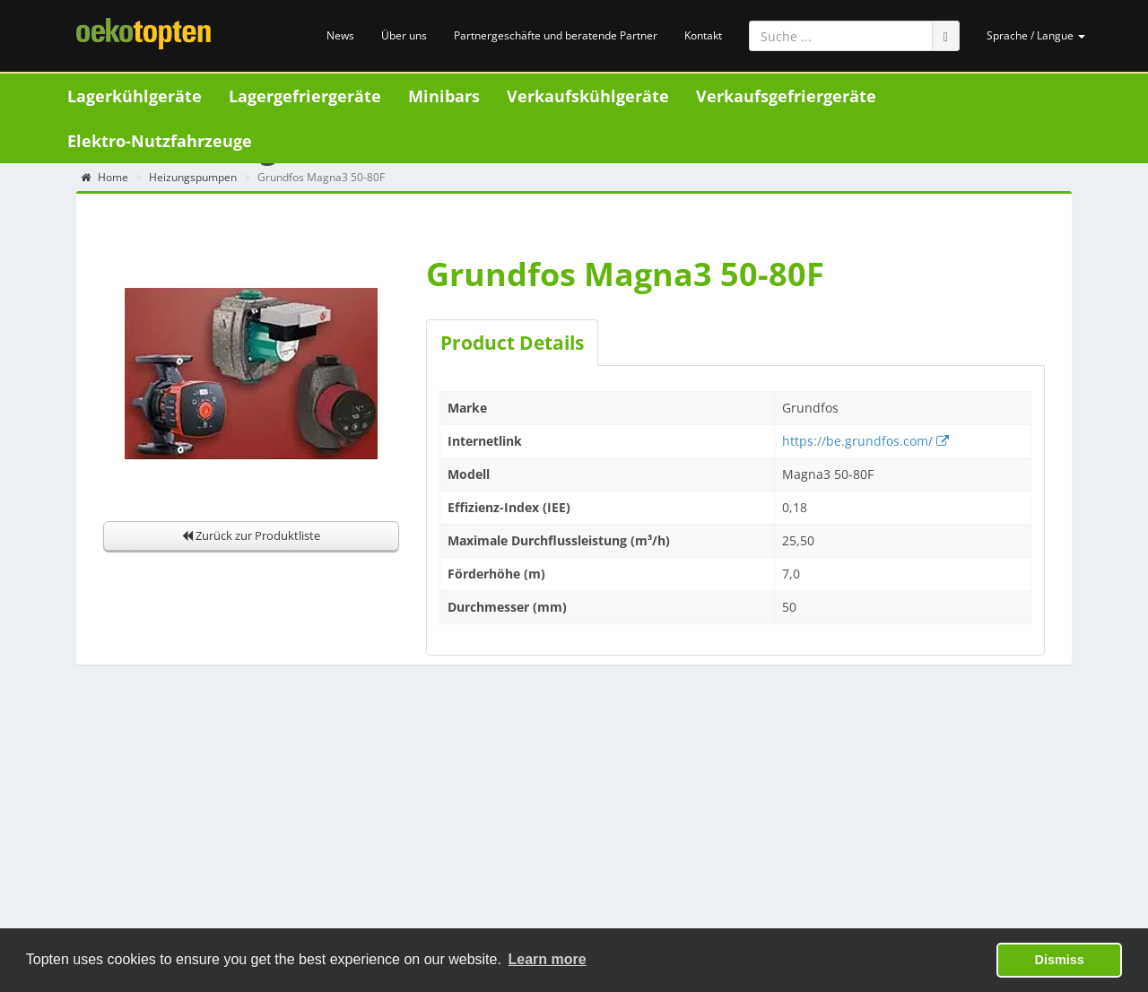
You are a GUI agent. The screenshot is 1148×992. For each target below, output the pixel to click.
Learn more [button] (548, 959)
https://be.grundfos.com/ (865, 440)
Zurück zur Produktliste (251, 535)
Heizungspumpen (193, 177)
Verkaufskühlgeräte (588, 96)
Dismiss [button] (1059, 960)
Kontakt (703, 35)
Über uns (404, 35)
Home (104, 177)
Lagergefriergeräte (305, 96)
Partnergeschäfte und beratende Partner (555, 35)
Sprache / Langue (1036, 35)
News (340, 35)
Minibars (444, 96)
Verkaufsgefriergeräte (786, 96)
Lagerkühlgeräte (134, 96)
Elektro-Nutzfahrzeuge (159, 141)
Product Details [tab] (512, 342)
